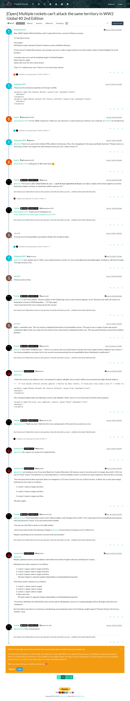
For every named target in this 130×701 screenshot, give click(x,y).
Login (20, 669)
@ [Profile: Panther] (107, 121)
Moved (11, 23)
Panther (17, 180)
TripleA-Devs (63, 696)
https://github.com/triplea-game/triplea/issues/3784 (34, 214)
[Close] (121, 649)
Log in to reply (117, 23)
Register (12, 669)
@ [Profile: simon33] (18, 260)
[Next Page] (71, 677)
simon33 (17, 233)
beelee (16, 117)
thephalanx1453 (20, 30)
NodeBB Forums (80, 696)
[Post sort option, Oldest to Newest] (107, 23)
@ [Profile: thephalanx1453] (21, 121)
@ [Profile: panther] (18, 375)
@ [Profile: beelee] (17, 144)
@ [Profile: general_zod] (19, 424)
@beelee (31, 140)
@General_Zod (45, 420)
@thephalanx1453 (27, 117)
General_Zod (18, 371)
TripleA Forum (21, 4)
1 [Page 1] (62, 677)
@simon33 (31, 256)
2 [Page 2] (67, 677)
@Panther (39, 371)
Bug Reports (20, 23)
